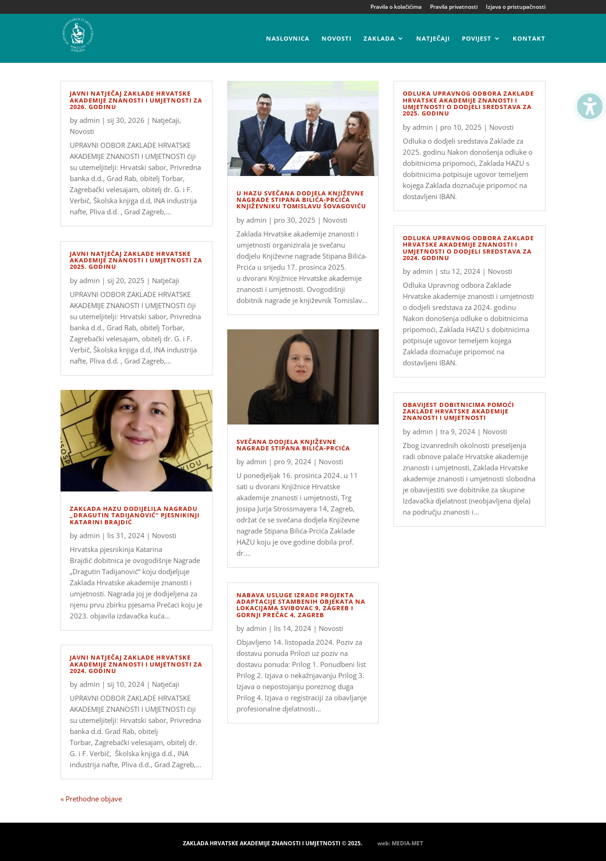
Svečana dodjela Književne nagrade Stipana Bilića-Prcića (293, 444)
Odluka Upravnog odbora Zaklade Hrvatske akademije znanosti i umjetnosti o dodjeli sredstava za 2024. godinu (468, 248)
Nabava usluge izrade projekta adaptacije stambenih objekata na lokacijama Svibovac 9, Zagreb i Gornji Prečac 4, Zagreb (300, 605)
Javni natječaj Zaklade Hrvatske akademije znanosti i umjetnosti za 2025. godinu (136, 260)
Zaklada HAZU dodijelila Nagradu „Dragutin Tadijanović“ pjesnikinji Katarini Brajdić (135, 515)
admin (89, 120)
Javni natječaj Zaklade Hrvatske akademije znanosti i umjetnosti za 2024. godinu (136, 664)
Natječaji (165, 120)
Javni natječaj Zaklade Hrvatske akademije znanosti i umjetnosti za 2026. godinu (136, 100)
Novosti (82, 131)
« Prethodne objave (91, 798)
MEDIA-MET (407, 843)
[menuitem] (287, 49)
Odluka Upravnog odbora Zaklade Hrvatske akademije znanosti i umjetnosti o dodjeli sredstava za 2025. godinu (468, 103)
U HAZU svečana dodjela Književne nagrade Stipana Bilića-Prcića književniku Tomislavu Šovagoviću (301, 200)
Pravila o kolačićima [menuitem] (396, 7)
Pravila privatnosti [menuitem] (454, 7)
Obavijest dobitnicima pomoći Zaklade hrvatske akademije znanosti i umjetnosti (458, 411)
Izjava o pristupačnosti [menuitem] (515, 7)
